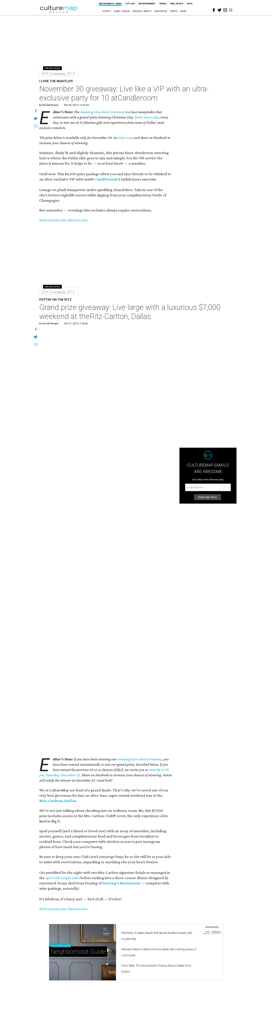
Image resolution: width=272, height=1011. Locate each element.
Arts (189, 3)
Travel (163, 3)
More (183, 11)
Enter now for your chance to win (63, 220)
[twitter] (219, 10)
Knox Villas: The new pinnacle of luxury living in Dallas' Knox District (156, 968)
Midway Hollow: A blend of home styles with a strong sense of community (158, 952)
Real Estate (176, 3)
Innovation (161, 11)
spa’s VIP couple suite (63, 878)
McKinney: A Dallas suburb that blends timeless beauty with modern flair (156, 936)
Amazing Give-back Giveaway (102, 112)
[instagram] (225, 10)
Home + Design (122, 11)
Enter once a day (147, 117)
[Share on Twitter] (36, 119)
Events (174, 11)
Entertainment (146, 3)
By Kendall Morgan (49, 105)
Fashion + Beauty (142, 11)
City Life (130, 3)
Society (106, 11)
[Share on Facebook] (36, 111)
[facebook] (214, 10)
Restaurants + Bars (110, 3)
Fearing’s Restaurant (121, 883)
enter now (125, 137)
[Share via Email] (36, 126)
